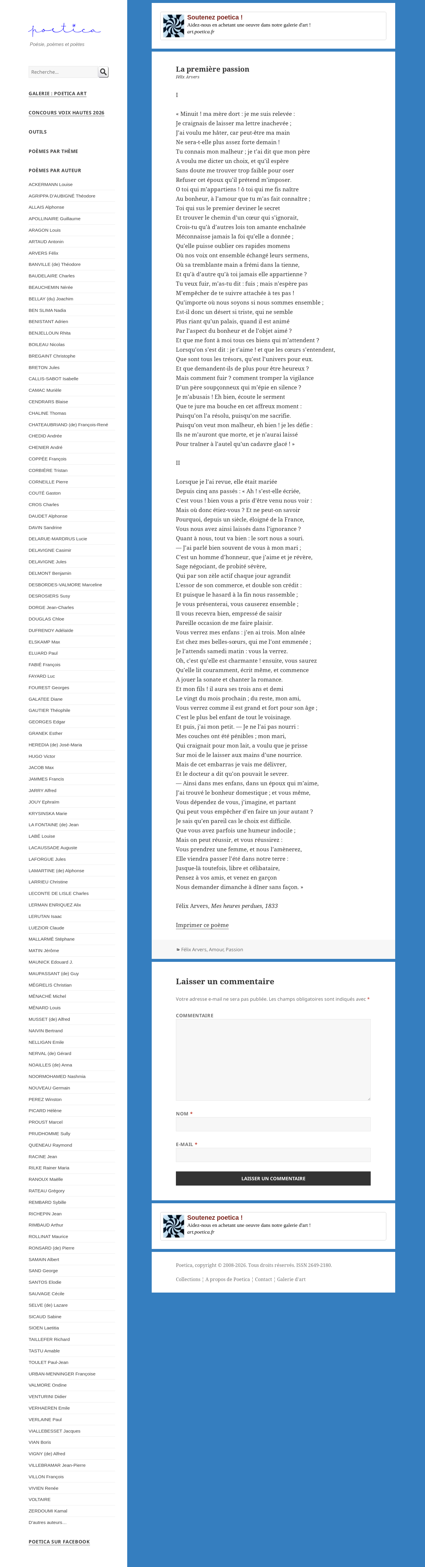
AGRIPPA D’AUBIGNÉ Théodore (62, 195)
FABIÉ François (45, 664)
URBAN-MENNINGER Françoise (62, 1373)
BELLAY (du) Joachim (51, 298)
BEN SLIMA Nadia (47, 310)
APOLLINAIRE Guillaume (55, 218)
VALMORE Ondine (48, 1384)
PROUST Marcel (46, 1122)
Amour (216, 949)
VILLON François (46, 1476)
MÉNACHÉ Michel (47, 996)
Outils (38, 132)
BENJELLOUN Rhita (50, 332)
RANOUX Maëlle (46, 1179)
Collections (188, 1279)
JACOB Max (41, 767)
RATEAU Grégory (47, 1190)
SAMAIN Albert (44, 1259)
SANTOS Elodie (45, 1282)
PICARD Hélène (45, 1110)
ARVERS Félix (43, 253)
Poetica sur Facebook (59, 1541)
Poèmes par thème (53, 151)
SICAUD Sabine (45, 1316)
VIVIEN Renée (43, 1488)
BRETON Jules (44, 367)
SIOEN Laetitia (44, 1327)
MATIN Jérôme (44, 950)
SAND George (43, 1270)
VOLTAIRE (39, 1499)
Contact (263, 1279)
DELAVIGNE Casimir (50, 550)
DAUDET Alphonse (48, 516)
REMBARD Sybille (47, 1202)
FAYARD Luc (42, 676)
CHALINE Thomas (47, 413)
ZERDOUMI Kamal (48, 1510)
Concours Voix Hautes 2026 (66, 112)
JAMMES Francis (46, 778)
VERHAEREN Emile (49, 1407)
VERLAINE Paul (45, 1419)
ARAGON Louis (45, 230)
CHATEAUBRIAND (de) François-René (68, 424)
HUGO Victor (42, 756)
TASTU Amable (44, 1350)
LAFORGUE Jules (47, 859)
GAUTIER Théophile (49, 710)
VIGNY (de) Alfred (47, 1453)
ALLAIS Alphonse (46, 207)
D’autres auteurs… (48, 1522)
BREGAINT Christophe (52, 355)
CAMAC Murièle (45, 390)
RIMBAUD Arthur (46, 1224)
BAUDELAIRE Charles (52, 275)
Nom (184, 1113)
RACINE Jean (43, 1156)
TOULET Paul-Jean (48, 1362)
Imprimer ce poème (202, 925)
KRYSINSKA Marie (48, 813)
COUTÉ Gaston (45, 493)
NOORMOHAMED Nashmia (57, 1076)
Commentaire (194, 1015)
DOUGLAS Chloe (46, 618)
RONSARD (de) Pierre (51, 1247)
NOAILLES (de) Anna (50, 1064)
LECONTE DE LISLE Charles (59, 893)
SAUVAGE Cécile (46, 1293)
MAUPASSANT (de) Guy (54, 973)
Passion (234, 949)
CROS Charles (44, 504)
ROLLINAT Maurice (48, 1236)
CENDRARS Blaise (48, 401)
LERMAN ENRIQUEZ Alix (55, 904)
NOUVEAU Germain (49, 1087)
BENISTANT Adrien (48, 321)
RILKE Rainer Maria (49, 1167)
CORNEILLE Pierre (48, 481)
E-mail (186, 1144)
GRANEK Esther (46, 733)
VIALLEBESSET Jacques (55, 1430)
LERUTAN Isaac (45, 916)
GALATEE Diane (46, 699)
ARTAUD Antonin (46, 241)
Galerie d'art (291, 1279)
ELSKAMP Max (44, 641)
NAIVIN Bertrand (46, 1030)
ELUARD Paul (43, 653)
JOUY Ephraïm (44, 801)
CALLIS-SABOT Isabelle (54, 378)
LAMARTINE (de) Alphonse (56, 870)
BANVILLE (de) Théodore (55, 264)
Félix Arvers (194, 949)
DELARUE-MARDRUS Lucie (58, 538)
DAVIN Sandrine (45, 527)
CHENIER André (46, 447)
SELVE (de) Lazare (48, 1305)
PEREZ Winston (45, 1099)
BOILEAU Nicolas (47, 344)
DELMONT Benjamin (50, 573)
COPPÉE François (47, 458)
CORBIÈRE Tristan (48, 470)
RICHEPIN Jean (45, 1213)
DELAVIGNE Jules (47, 561)
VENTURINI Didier (47, 1396)
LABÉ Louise (42, 836)
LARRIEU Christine (48, 881)
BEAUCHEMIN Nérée (51, 287)
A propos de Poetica (227, 1279)
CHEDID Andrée (45, 435)
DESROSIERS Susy (49, 595)
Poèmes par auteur (55, 170)
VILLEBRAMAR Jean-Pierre (57, 1465)
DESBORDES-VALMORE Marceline (65, 584)
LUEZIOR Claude (46, 927)
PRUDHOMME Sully (49, 1133)
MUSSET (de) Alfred (49, 1019)
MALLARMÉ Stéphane (52, 938)
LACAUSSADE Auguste (53, 847)
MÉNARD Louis (45, 1007)
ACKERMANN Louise (51, 184)
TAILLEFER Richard (49, 1339)
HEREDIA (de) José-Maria (55, 744)
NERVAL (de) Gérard (50, 1053)
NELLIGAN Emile (46, 1042)
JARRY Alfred (42, 790)
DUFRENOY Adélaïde (51, 630)
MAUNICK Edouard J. (51, 961)
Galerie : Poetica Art (57, 93)
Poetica (184, 1265)
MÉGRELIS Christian (50, 984)
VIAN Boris (40, 1442)
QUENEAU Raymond (50, 1145)
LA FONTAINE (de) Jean (54, 824)
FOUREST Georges (49, 687)
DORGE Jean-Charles (51, 607)
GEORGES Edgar (47, 721)
